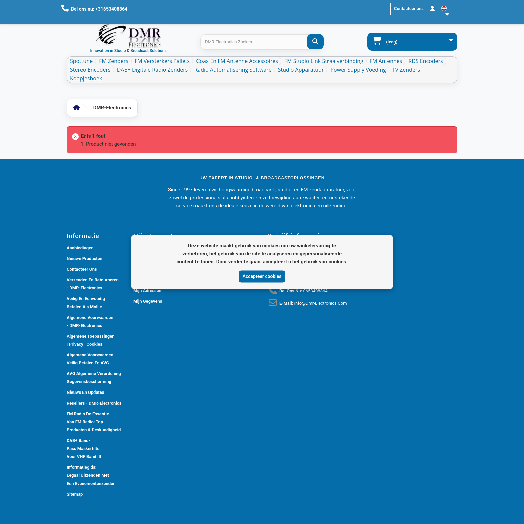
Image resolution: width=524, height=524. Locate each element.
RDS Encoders (425, 61)
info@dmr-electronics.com (320, 303)
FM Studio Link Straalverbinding (323, 61)
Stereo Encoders (90, 69)
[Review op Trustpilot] (292, 420)
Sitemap (75, 494)
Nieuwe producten (84, 258)
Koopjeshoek (86, 78)
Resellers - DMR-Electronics (94, 403)
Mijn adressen (147, 290)
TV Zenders (406, 69)
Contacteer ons (409, 8)
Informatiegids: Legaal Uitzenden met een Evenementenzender (91, 475)
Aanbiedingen (80, 247)
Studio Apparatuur (301, 69)
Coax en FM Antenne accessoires (237, 61)
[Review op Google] (277, 420)
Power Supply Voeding (358, 69)
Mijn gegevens (147, 301)
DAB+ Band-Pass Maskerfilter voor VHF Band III (84, 448)
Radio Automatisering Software (232, 69)
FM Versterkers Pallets (162, 61)
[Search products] (261, 42)
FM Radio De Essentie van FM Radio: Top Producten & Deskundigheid (94, 421)
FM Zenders (113, 61)
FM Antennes (386, 61)
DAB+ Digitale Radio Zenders (152, 69)
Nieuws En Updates (85, 392)
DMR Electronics (165, 520)
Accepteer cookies (262, 276)
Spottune (81, 61)
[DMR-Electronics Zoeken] (315, 41)
